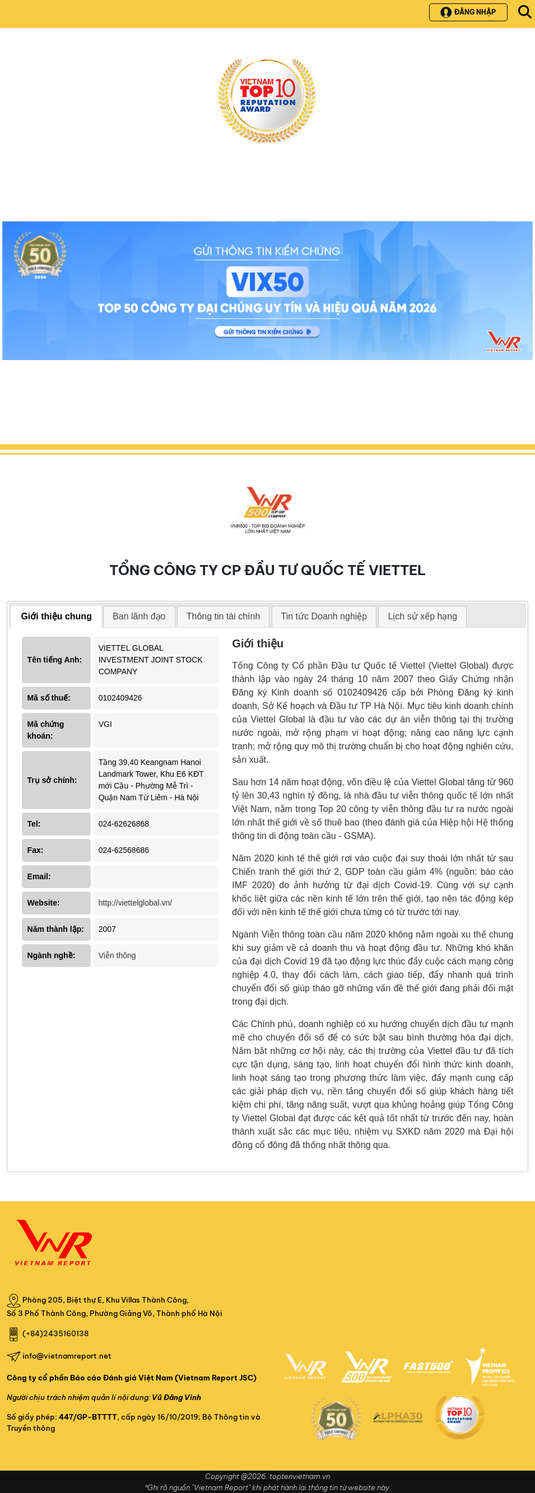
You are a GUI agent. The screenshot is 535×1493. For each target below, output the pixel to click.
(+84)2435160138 (55, 1333)
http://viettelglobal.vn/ (136, 902)
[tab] (56, 617)
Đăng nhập (468, 12)
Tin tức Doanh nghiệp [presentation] (324, 616)
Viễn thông (117, 955)
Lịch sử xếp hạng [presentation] (422, 616)
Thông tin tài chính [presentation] (223, 616)
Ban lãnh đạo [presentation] (139, 616)
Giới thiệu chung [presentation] (56, 616)
